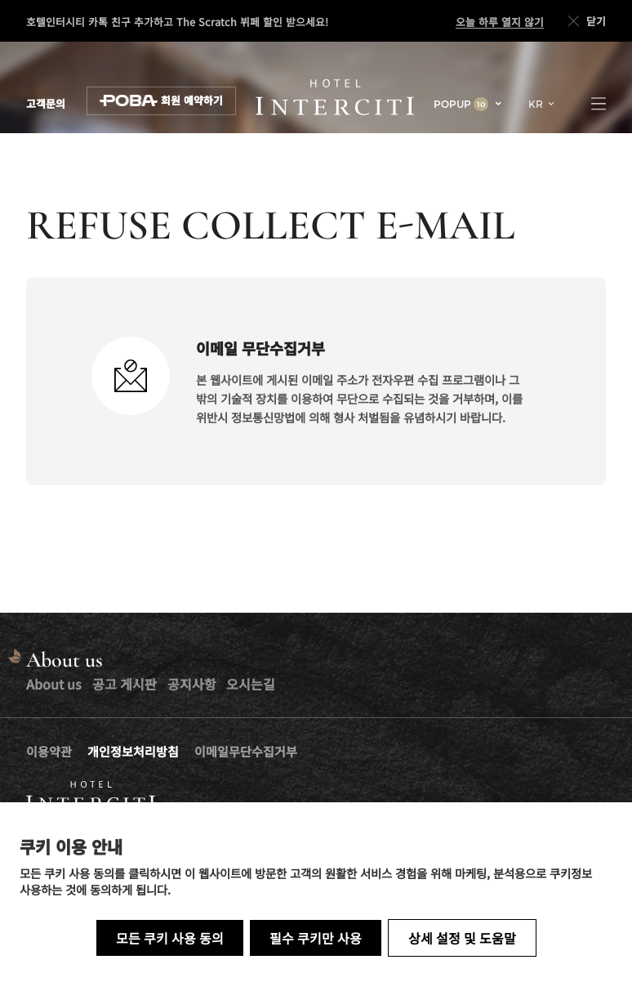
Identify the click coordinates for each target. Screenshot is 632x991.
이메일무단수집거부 (245, 751)
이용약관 (49, 751)
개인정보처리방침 (133, 751)
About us (54, 684)
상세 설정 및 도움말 (462, 938)
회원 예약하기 (161, 100)
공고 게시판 (124, 684)
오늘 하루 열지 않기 (500, 22)
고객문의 (45, 103)
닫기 (585, 21)
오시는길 (250, 684)
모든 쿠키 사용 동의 (170, 938)
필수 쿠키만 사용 (315, 938)
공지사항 (191, 684)
